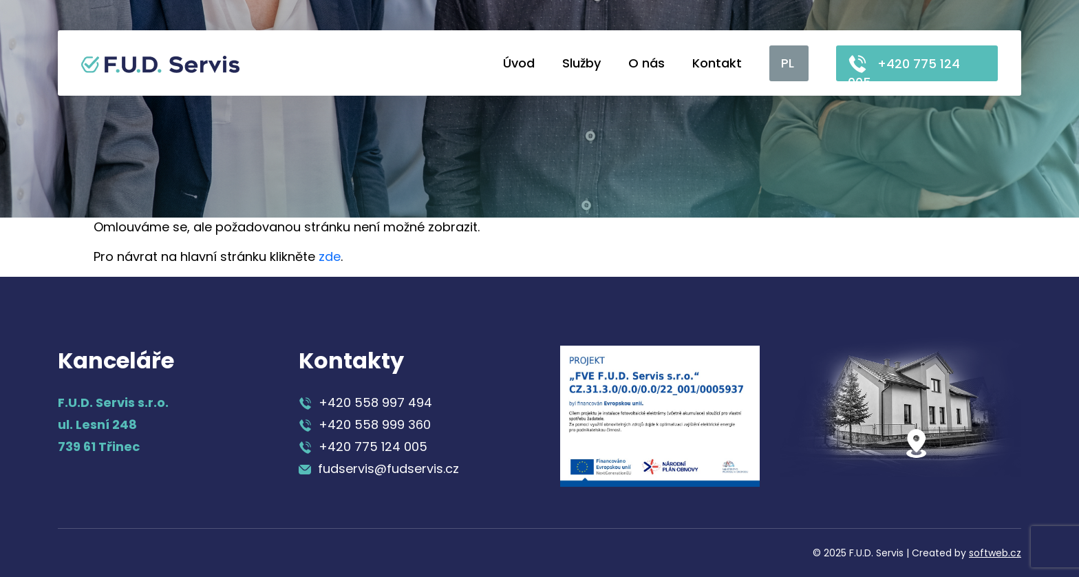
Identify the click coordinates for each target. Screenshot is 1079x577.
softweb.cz (995, 553)
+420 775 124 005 (904, 67)
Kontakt (717, 63)
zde (330, 256)
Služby (581, 63)
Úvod (519, 63)
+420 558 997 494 (365, 402)
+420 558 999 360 (365, 424)
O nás (646, 63)
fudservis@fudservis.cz (379, 468)
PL (787, 63)
